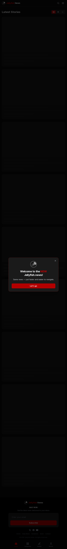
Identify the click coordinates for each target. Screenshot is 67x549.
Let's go (33, 286)
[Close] (55, 261)
